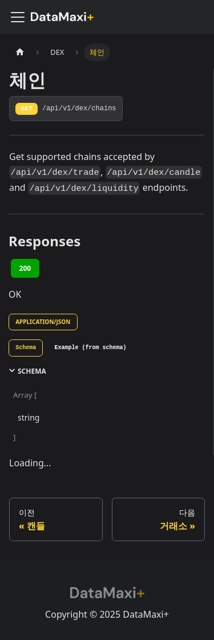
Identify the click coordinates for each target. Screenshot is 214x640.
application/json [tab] (42, 322)
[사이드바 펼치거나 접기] (17, 17)
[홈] (20, 52)
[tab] (26, 348)
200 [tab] (25, 268)
